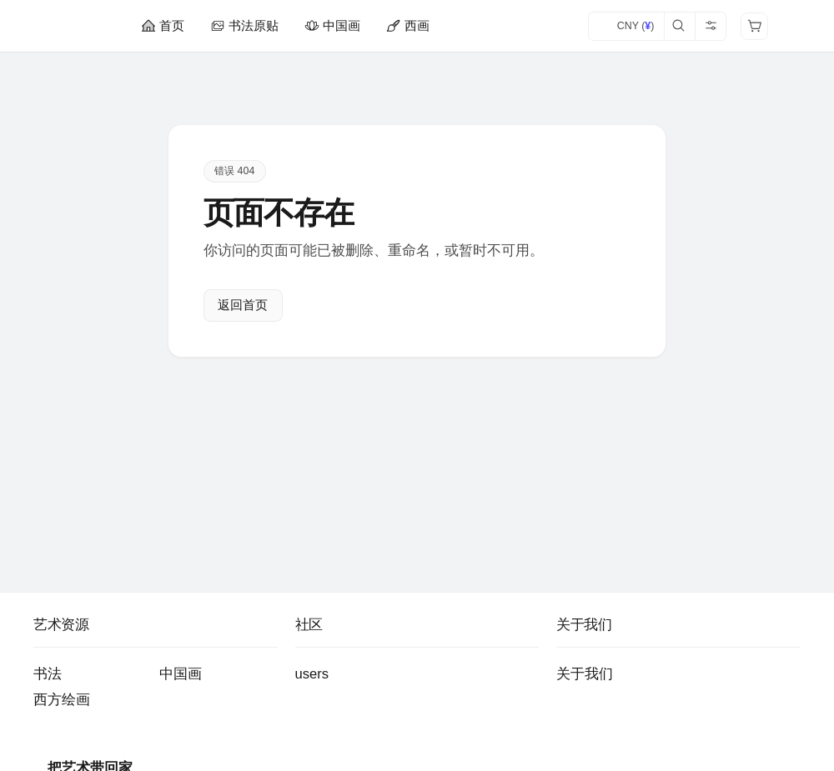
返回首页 (243, 306)
